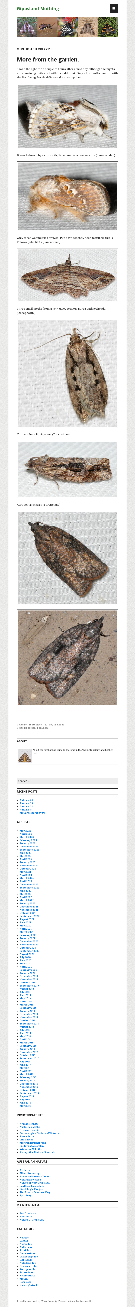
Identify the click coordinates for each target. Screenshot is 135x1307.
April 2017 (25, 1071)
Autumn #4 (26, 800)
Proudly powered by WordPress (35, 1301)
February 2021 (28, 935)
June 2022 (25, 890)
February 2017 (28, 1077)
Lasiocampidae (29, 1256)
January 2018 (27, 1048)
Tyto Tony (25, 1195)
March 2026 (27, 837)
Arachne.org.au (29, 1123)
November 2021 (29, 909)
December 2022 (29, 884)
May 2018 (25, 1036)
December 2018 (29, 1014)
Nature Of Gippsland (32, 1219)
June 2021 (25, 922)
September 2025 (29, 849)
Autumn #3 (26, 803)
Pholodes (59, 724)
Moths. (32, 727)
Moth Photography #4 (32, 812)
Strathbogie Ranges (31, 1189)
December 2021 (29, 906)
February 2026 (28, 840)
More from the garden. (48, 59)
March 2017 (26, 1074)
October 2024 (28, 868)
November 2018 (29, 1017)
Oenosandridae (29, 1266)
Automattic (86, 1301)
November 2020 (29, 944)
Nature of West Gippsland (35, 1182)
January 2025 (27, 862)
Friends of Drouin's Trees (34, 1176)
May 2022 (25, 894)
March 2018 (26, 1042)
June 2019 (25, 995)
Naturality (26, 1216)
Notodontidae (28, 1262)
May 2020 (25, 963)
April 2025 (26, 859)
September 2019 (29, 985)
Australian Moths (30, 1127)
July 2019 (25, 992)
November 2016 (29, 1086)
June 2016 (25, 1102)
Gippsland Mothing (38, 8)
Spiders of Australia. (32, 1145)
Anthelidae (26, 1247)
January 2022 (27, 903)
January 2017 (27, 1080)
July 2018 (25, 1030)
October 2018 (28, 1020)
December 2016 (29, 1083)
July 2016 (25, 1099)
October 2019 (28, 982)
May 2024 (25, 871)
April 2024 (26, 875)
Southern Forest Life (32, 1186)
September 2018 (29, 1023)
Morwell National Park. (33, 1142)
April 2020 (26, 966)
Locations (43, 727)
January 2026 (27, 843)
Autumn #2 (26, 806)
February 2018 (28, 1045)
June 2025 (25, 852)
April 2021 (26, 928)
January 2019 (27, 1011)
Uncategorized (28, 1285)
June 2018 (25, 1033)
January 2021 (27, 938)
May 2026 (25, 830)
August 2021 (27, 919)
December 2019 (29, 976)
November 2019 (29, 979)
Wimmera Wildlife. (31, 1149)
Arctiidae (25, 1250)
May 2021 (25, 925)
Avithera (25, 1170)
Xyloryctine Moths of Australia (38, 1152)
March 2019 (26, 1004)
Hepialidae (26, 1259)
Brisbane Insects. (30, 1130)
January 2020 (28, 973)
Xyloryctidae (27, 1275)
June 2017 (25, 1064)
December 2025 (29, 846)
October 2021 (28, 913)
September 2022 (29, 887)
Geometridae (27, 1253)
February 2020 (28, 969)
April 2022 (26, 897)
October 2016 (28, 1090)
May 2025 (25, 856)
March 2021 (26, 931)
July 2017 (25, 1061)
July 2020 (25, 957)
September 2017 (29, 1058)
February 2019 (28, 1007)
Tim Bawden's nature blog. (35, 1192)
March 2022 (27, 900)
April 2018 (26, 1039)
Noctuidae (26, 1244)
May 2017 (25, 1067)
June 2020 (25, 960)
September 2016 (29, 1093)
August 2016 (27, 1096)
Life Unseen (26, 1139)
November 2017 (29, 1052)
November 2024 (29, 865)
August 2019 (27, 988)
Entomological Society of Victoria (39, 1133)
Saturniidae (26, 1272)
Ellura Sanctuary (29, 1173)
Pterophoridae (28, 1269)
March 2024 (27, 878)
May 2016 (25, 1105)
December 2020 (29, 941)
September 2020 (29, 950)
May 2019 (25, 998)
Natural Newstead (30, 1179)
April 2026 (26, 833)
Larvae (24, 1240)
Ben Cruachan (28, 1213)
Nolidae (24, 1237)
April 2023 (26, 881)
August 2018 (27, 1026)
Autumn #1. (26, 809)
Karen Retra (27, 1136)
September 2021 (29, 916)
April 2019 (26, 1001)
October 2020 (28, 947)
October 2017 (27, 1055)
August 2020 (27, 954)
